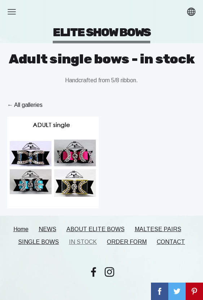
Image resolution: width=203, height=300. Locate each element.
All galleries (28, 105)
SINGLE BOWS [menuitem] (38, 242)
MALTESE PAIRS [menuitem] (158, 229)
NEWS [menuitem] (47, 229)
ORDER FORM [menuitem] (127, 242)
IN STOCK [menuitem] (83, 242)
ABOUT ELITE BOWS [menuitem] (95, 229)
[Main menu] (12, 12)
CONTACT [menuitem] (171, 242)
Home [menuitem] (21, 229)
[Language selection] (191, 12)
